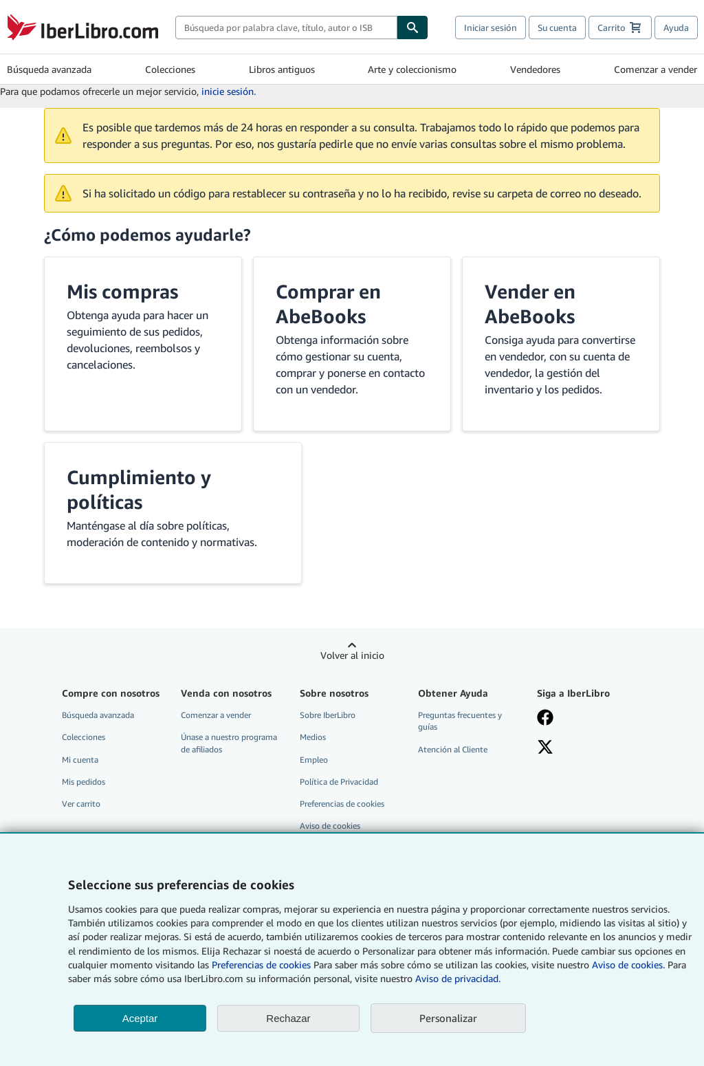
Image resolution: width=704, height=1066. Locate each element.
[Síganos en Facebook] (588, 719)
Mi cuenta (80, 759)
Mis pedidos (83, 781)
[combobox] (286, 27)
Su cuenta (557, 27)
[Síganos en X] (588, 748)
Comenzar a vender (655, 69)
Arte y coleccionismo (412, 69)
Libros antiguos (282, 69)
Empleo (314, 759)
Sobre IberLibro (327, 715)
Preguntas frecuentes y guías (460, 721)
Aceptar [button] (140, 1018)
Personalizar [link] (448, 1018)
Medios (313, 737)
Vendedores (535, 69)
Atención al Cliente (452, 749)
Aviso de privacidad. (457, 978)
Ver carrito (81, 803)
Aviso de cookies (330, 825)
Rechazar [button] (288, 1018)
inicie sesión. (228, 91)
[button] (143, 344)
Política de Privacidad (339, 781)
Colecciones (170, 69)
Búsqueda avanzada (49, 69)
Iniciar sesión (490, 27)
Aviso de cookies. (628, 964)
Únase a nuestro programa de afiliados (229, 743)
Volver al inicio (352, 655)
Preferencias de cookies (261, 964)
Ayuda (676, 27)
